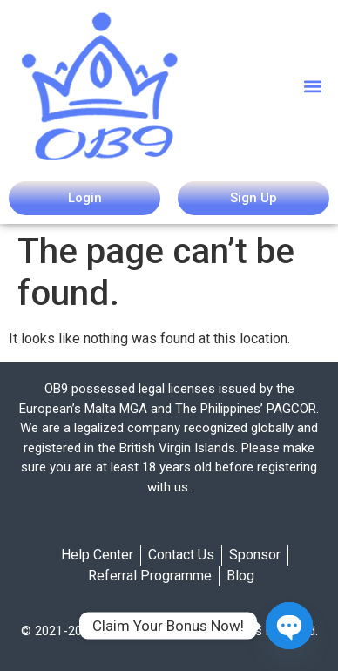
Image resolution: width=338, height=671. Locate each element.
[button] (312, 85)
